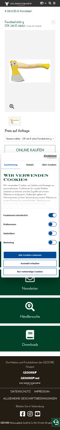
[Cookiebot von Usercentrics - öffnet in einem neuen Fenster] (44, 156)
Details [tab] (30, 164)
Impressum (41, 391)
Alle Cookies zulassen (30, 255)
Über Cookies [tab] (49, 164)
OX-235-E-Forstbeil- (19, 11)
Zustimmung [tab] (11, 164)
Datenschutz (21, 391)
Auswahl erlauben (30, 263)
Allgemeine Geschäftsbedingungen (30, 398)
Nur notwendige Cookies (30, 271)
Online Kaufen (30, 150)
